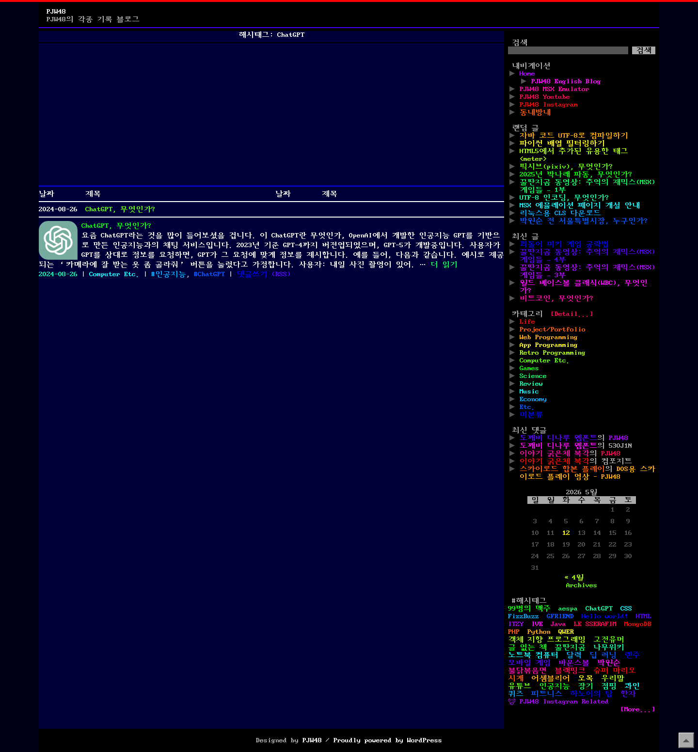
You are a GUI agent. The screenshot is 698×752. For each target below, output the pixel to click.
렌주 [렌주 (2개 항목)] (632, 655)
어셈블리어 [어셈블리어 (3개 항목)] (550, 678)
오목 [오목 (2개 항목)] (585, 678)
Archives (581, 585)
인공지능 (170, 274)
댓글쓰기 (252, 274)
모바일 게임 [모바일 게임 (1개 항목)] (529, 663)
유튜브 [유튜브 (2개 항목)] (519, 686)
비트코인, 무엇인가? (556, 298)
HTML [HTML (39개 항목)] (643, 616)
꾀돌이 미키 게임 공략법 (564, 244)
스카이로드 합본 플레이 (562, 469)
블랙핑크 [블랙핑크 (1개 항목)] (570, 670)
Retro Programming (553, 353)
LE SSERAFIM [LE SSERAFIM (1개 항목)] (595, 624)
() (281, 274)
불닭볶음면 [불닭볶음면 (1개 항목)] (527, 670)
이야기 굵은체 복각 (554, 453)
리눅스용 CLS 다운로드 (560, 213)
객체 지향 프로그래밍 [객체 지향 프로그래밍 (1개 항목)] (547, 639)
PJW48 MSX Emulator (554, 89)
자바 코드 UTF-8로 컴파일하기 (574, 136)
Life (527, 322)
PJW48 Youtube (545, 97)
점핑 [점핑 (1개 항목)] (609, 686)
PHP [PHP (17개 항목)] (514, 632)
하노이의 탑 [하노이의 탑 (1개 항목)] (591, 694)
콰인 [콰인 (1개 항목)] (632, 686)
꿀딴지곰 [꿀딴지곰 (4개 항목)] (570, 647)
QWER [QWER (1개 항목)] (566, 632)
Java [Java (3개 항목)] (558, 624)
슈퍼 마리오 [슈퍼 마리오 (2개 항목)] (614, 670)
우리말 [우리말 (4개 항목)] (612, 678)
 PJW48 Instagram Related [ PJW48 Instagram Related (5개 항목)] (558, 701)
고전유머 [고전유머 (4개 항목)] (608, 639)
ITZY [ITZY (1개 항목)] (516, 624)
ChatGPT (211, 274)
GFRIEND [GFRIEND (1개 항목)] (560, 616)
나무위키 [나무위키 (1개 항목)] (608, 647)
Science (533, 376)
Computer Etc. (114, 274)
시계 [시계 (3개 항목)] (516, 678)
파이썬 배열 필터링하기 (562, 143)
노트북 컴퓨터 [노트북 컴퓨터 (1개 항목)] (533, 655)
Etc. (527, 407)
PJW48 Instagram (549, 105)
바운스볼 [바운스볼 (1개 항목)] (573, 663)
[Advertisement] (271, 114)
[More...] (637, 709)
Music (529, 391)
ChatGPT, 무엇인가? (120, 209)
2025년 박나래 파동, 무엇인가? (576, 174)
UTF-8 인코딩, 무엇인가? (564, 198)
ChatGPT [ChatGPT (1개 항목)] (599, 608)
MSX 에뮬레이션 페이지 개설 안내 (580, 205)
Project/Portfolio (553, 329)
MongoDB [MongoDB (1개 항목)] (637, 624)
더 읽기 (444, 264)
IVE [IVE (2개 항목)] (537, 624)
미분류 (531, 415)
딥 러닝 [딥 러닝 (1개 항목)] (603, 655)
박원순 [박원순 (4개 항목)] (608, 663)
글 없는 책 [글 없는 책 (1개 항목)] (527, 647)
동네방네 (535, 112)
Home (527, 74)
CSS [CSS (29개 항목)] (626, 608)
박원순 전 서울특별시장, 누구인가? (584, 221)
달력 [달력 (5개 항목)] (574, 655)
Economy (533, 399)
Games (529, 368)
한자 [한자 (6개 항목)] (628, 694)
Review (531, 384)
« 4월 (574, 577)
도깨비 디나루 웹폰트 (558, 438)
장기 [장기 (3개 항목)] (585, 686)
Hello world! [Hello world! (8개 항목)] (605, 616)
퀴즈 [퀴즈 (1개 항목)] (516, 694)
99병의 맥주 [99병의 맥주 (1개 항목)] (529, 608)
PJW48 (56, 12)
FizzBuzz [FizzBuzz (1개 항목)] (523, 616)
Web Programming (549, 337)
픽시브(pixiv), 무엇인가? (566, 167)
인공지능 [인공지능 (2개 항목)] (554, 686)
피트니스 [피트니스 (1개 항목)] (546, 694)
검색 (519, 43)
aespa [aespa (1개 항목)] (568, 608)
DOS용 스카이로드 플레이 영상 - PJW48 (587, 473)
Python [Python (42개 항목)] (539, 632)
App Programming (549, 345)
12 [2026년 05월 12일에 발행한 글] (566, 533)
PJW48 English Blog (566, 81)
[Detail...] (572, 314)
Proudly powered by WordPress (387, 740)
